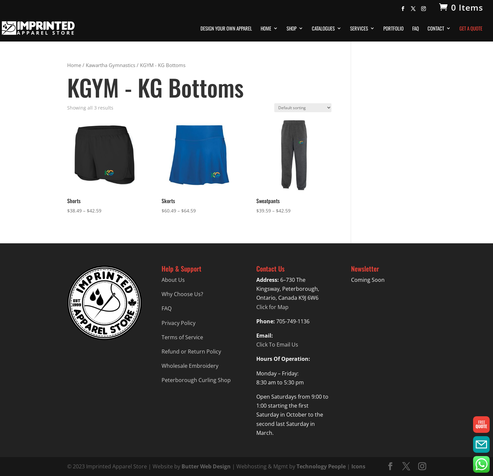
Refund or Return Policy (191, 351)
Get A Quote (470, 29)
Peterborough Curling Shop (196, 380)
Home (266, 29)
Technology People (321, 466)
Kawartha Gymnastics (110, 65)
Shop (292, 29)
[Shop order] (302, 107)
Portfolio (393, 29)
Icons (358, 466)
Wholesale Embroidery (190, 365)
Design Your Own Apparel (226, 29)
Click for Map (272, 307)
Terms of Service (182, 337)
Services (359, 29)
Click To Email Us (277, 344)
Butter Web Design (206, 466)
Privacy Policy (178, 323)
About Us (173, 279)
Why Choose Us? (182, 294)
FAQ (415, 29)
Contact (436, 29)
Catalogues (323, 29)
